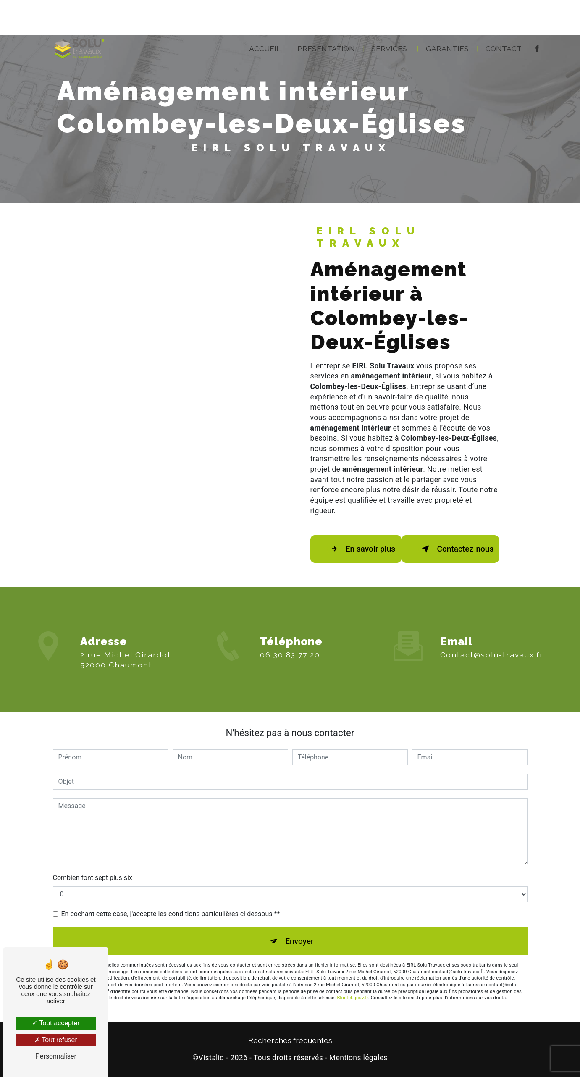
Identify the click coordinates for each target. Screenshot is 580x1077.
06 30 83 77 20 (290, 662)
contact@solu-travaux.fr (491, 647)
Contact (504, 47)
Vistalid (211, 1058)
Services (389, 47)
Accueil (265, 47)
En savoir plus (362, 549)
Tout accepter (55, 1023)
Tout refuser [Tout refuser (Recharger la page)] (55, 1039)
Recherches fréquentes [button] (290, 1040)
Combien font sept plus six (92, 878)
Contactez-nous (456, 549)
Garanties (447, 47)
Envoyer (299, 941)
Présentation (326, 47)
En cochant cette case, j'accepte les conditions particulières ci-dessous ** (170, 914)
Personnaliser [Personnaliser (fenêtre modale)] (55, 1056)
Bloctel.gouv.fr (352, 998)
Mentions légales (358, 1058)
